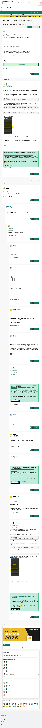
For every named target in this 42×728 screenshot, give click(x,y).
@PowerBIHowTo (12, 152)
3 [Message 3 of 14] (8, 215)
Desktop (30, 20)
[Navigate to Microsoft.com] (3, 7)
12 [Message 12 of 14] (13, 486)
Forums (13, 20)
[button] (29, 27)
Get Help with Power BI (21, 20)
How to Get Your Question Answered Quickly (10, 655)
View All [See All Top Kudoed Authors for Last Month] (5, 697)
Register (27, 12)
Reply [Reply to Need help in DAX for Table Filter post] (36, 74)
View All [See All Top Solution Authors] (5, 676)
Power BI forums (6, 20)
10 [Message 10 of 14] (13, 424)
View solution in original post (8, 167)
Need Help (8, 68)
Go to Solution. (22, 64)
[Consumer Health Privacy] (12, 725)
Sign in (31, 12)
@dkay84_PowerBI (9, 90)
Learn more (3, 4)
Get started (38, 16)
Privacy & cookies (3, 719)
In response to (7, 86)
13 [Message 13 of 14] (13, 512)
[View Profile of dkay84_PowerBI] (11, 187)
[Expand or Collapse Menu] (1, 10)
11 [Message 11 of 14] (13, 446)
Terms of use (2, 721)
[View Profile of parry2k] (9, 83)
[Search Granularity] (13, 14)
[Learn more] (6, 645)
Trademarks (2, 722)
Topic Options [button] (35, 26)
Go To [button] (37, 12)
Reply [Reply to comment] (36, 174)
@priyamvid (13, 374)
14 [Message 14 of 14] (6, 170)
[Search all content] (29, 14)
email (9, 163)
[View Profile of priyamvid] (7, 30)
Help (34, 12)
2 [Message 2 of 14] (6, 196)
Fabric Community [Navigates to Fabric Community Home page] (11, 7)
